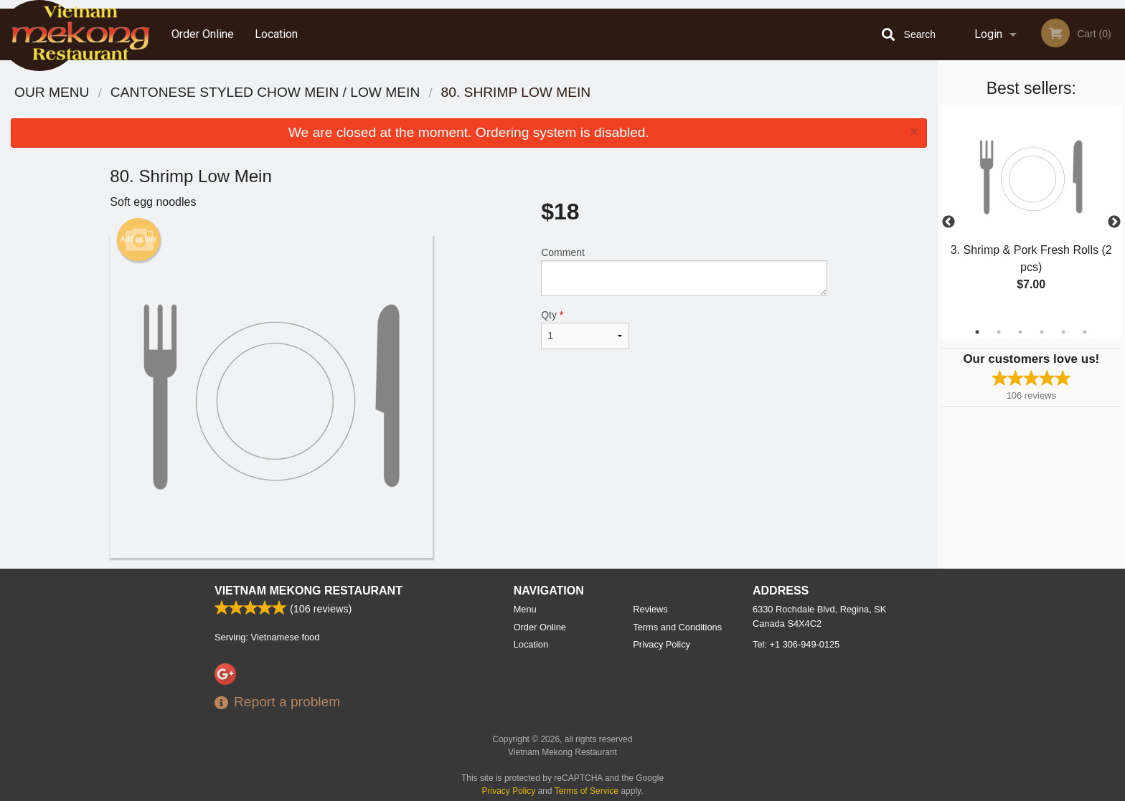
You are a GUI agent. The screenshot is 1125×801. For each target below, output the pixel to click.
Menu (525, 609)
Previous (948, 222)
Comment (684, 271)
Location (276, 34)
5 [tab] (1063, 332)
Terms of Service (586, 791)
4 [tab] (1042, 332)
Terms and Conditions (677, 627)
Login (988, 34)
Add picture (139, 239)
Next (1114, 222)
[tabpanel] (1031, 213)
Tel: (796, 644)
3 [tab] (1020, 332)
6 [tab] (1085, 332)
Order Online (202, 34)
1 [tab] (977, 332)
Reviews (650, 609)
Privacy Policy (661, 644)
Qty (585, 329)
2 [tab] (999, 332)
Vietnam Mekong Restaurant (309, 590)
